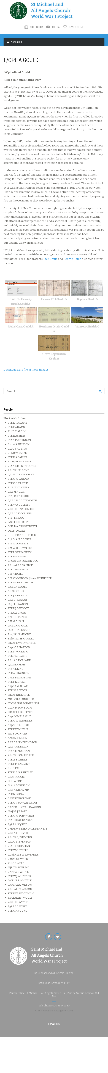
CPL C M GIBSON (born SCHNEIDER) (30, 578)
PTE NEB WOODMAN (21, 893)
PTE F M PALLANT (19, 763)
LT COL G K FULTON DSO (23, 560)
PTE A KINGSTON (18, 673)
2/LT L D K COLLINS (20, 513)
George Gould (72, 259)
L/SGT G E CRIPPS (18, 522)
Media (53, 27)
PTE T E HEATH (17, 655)
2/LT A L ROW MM (18, 789)
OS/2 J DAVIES (16, 530)
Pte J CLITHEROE (18, 496)
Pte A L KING (16, 668)
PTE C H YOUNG (18, 910)
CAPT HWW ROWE (19, 798)
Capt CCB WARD (18, 859)
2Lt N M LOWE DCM (20, 707)
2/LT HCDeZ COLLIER (21, 509)
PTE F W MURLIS (18, 729)
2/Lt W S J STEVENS (20, 837)
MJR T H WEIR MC (18, 867)
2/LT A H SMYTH (18, 833)
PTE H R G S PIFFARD (20, 772)
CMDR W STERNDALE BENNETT (27, 828)
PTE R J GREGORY (18, 608)
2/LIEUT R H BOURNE (21, 474)
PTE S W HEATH (18, 651)
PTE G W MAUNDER (20, 720)
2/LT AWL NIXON (18, 746)
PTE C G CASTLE (18, 483)
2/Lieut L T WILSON (20, 889)
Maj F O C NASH (17, 733)
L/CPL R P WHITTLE (20, 880)
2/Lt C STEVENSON (19, 841)
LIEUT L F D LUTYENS (21, 712)
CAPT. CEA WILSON (20, 884)
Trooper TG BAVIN (19, 461)
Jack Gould (51, 259)
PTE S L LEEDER (17, 690)
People (8, 409)
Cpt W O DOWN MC (20, 548)
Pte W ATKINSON (18, 444)
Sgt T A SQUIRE (17, 824)
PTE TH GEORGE (18, 569)
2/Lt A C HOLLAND (19, 660)
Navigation (16, 41)
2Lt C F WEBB (16, 863)
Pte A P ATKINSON (19, 440)
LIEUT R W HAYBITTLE (22, 642)
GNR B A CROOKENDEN (22, 526)
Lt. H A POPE (15, 781)
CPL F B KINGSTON (19, 677)
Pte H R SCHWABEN (20, 820)
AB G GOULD (16, 591)
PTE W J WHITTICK (19, 876)
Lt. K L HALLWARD (19, 630)
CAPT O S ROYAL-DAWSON (24, 807)
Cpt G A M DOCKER (19, 539)
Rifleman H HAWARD (21, 638)
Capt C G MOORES (19, 725)
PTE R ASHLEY (17, 435)
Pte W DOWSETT (18, 543)
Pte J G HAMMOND (19, 634)
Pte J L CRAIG (16, 517)
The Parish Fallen (15, 418)
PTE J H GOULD (17, 595)
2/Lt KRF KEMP (17, 664)
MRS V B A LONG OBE (21, 699)
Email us (54, 1024)
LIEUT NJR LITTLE (19, 694)
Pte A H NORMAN (19, 750)
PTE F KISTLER (16, 681)
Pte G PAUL (15, 768)
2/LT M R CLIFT (17, 491)
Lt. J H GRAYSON (18, 604)
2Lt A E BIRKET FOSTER (22, 466)
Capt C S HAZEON (19, 647)
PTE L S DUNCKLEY (19, 552)
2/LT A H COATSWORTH (22, 500)
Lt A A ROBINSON (19, 785)
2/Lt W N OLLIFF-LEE (21, 755)
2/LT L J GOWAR (17, 599)
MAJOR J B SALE (17, 811)
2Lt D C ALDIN (17, 431)
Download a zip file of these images (26, 369)
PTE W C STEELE (18, 850)
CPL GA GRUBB (17, 612)
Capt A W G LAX (18, 686)
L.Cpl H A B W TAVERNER (23, 854)
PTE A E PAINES (17, 759)
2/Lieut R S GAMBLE (20, 565)
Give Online (73, 27)
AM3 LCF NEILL (17, 737)
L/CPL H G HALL (18, 625)
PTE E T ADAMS (17, 422)
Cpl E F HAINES (17, 617)
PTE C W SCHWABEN (21, 815)
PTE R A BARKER (18, 457)
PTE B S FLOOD (17, 556)
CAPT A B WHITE (18, 871)
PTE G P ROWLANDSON (22, 802)
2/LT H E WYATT (18, 902)
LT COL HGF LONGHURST (23, 703)
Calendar (34, 27)
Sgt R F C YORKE (17, 906)
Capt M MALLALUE (19, 716)
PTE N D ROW (16, 794)
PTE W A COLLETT (19, 504)
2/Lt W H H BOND (18, 470)
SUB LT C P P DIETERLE (22, 535)
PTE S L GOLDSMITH (20, 582)
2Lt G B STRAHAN (19, 846)
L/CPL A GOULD (17, 586)
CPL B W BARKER (18, 453)
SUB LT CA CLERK (18, 487)
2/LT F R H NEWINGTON (22, 742)
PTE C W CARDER (18, 478)
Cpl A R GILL (15, 573)
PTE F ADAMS (16, 427)
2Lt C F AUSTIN (17, 448)
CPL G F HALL (16, 621)
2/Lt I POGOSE (16, 776)
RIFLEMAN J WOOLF (20, 897)
